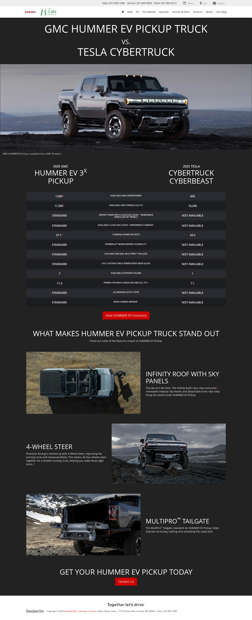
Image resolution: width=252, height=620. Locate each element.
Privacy (92, 611)
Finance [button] (197, 11)
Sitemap (83, 611)
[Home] (123, 12)
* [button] (63, 196)
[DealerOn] (35, 611)
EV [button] (137, 11)
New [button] (130, 11)
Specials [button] (164, 11)
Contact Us (126, 582)
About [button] (209, 11)
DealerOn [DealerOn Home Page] (71, 611)
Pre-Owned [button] (149, 11)
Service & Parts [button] (181, 11)
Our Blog (221, 11)
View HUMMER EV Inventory (126, 315)
